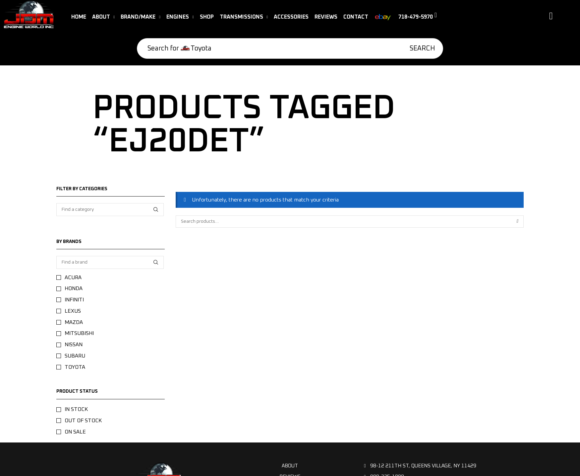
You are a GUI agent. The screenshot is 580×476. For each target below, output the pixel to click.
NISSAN (74, 344)
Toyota (75, 367)
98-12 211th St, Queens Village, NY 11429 (420, 465)
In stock (76, 409)
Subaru (75, 355)
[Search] (419, 48)
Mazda (74, 322)
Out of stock (83, 420)
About (290, 465)
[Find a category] (155, 209)
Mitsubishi (79, 333)
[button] (420, 18)
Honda (74, 288)
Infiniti (74, 299)
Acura (73, 277)
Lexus (73, 311)
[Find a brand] (155, 262)
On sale (75, 432)
